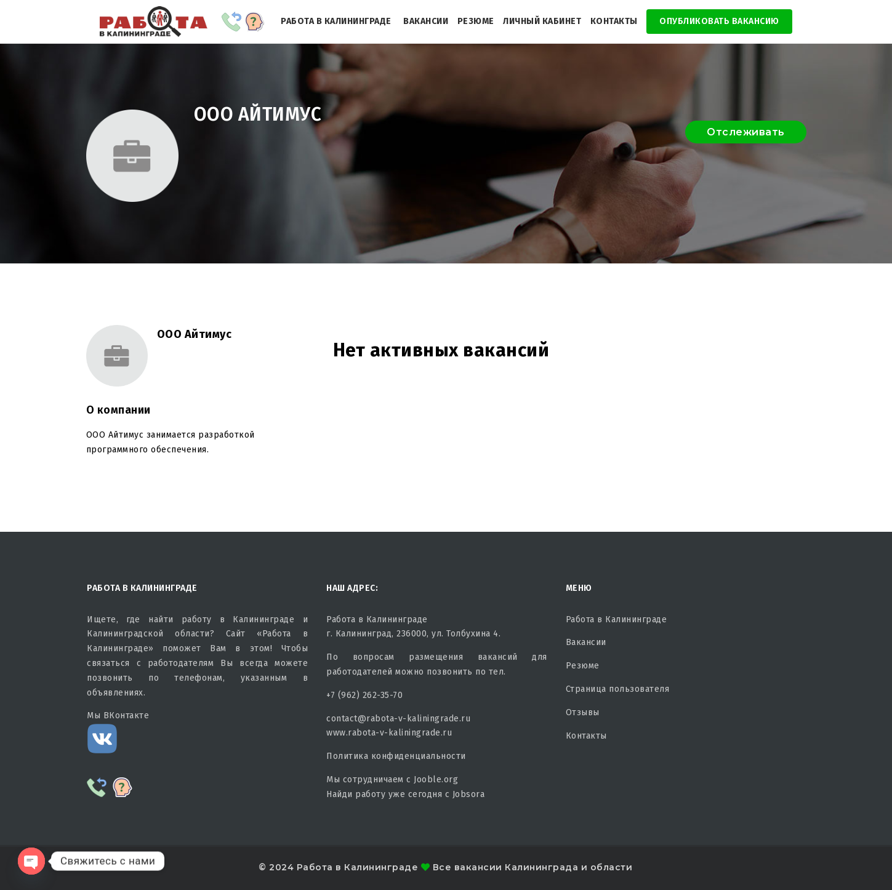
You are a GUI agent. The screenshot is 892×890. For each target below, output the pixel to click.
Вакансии (425, 21)
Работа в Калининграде (336, 21)
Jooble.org (436, 779)
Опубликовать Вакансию (719, 21)
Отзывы (583, 712)
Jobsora (468, 794)
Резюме (475, 21)
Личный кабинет (542, 21)
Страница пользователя (618, 689)
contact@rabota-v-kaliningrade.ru (398, 718)
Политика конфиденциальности (396, 756)
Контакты (614, 21)
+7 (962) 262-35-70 (364, 695)
